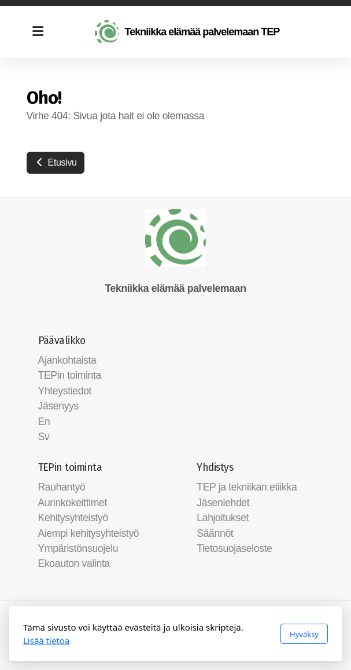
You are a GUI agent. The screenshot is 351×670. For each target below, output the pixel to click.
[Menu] (38, 31)
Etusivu (55, 162)
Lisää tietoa (46, 640)
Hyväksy (304, 634)
